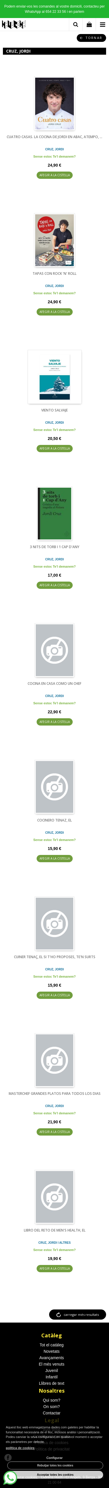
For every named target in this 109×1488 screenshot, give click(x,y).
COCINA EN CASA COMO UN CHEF (54, 683)
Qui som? (51, 1400)
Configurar (54, 1458)
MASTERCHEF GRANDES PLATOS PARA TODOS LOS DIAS (55, 1093)
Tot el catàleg (52, 1345)
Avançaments (51, 1357)
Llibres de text (51, 1383)
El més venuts (52, 1364)
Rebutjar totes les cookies (55, 1465)
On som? (51, 1406)
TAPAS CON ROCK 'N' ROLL (54, 273)
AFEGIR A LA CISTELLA (55, 175)
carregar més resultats (81, 1314)
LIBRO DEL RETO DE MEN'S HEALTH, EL (54, 1230)
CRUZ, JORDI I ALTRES (54, 1242)
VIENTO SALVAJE (54, 410)
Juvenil (51, 1370)
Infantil (52, 1377)
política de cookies (20, 1448)
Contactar (51, 1413)
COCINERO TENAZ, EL (54, 820)
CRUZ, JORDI (54, 149)
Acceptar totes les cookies (55, 1474)
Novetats (52, 1351)
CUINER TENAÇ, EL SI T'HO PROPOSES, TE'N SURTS (54, 956)
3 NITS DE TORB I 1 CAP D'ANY (54, 546)
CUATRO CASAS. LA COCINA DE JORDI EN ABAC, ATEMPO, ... (54, 136)
